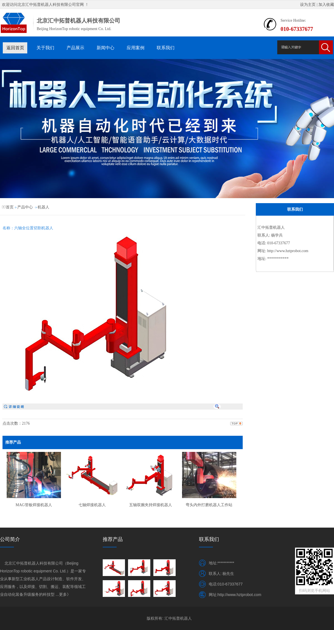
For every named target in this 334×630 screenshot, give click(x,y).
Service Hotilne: (293, 20)
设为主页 (308, 5)
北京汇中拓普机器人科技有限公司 (47, 5)
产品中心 (25, 207)
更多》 (65, 594)
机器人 (43, 207)
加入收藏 (326, 5)
